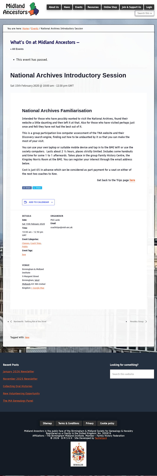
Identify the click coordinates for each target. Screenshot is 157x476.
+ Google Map (37, 288)
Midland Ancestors (21, 8)
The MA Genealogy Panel (18, 401)
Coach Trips (35, 243)
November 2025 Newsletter (20, 379)
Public (25, 246)
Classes (25, 243)
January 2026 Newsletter (18, 372)
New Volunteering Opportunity (21, 393)
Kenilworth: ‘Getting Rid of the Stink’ (33, 321)
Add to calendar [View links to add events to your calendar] (39, 202)
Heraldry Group (135, 321)
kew (24, 254)
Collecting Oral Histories (17, 386)
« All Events (17, 49)
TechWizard (101, 438)
